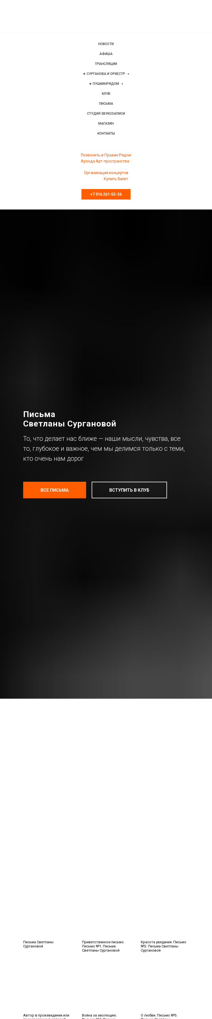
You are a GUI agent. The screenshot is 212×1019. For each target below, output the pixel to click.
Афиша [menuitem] (106, 54)
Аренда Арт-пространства (105, 161)
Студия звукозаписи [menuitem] (106, 114)
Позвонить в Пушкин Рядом (106, 155)
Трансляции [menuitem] (106, 64)
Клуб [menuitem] (106, 94)
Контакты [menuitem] (106, 133)
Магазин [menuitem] (106, 123)
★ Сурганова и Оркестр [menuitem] (104, 74)
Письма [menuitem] (106, 104)
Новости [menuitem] (106, 44)
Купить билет (116, 179)
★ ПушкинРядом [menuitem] (104, 84)
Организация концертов (106, 173)
